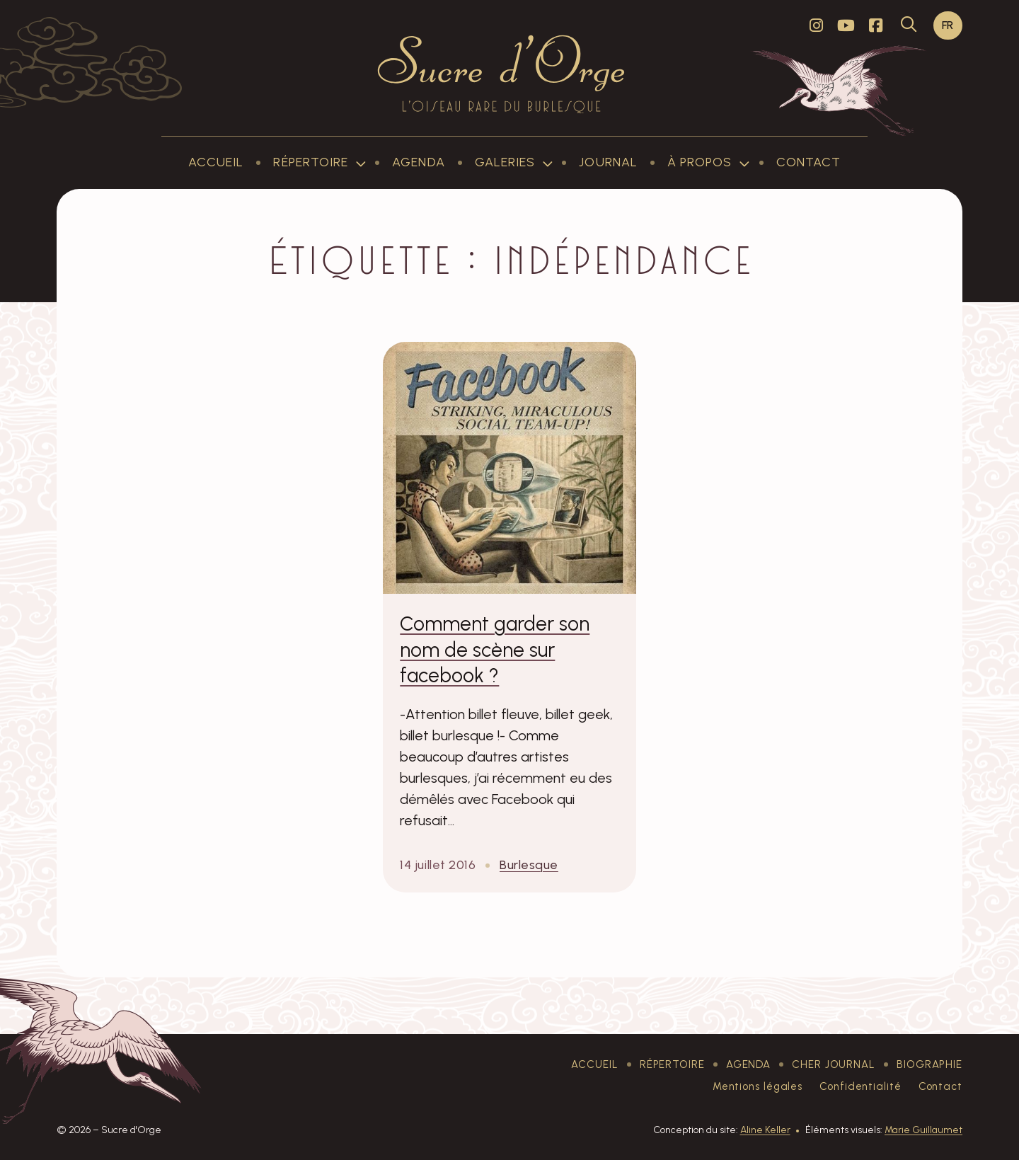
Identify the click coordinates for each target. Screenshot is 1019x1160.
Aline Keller (765, 1130)
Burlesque (529, 865)
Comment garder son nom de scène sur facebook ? (494, 649)
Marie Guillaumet (923, 1130)
